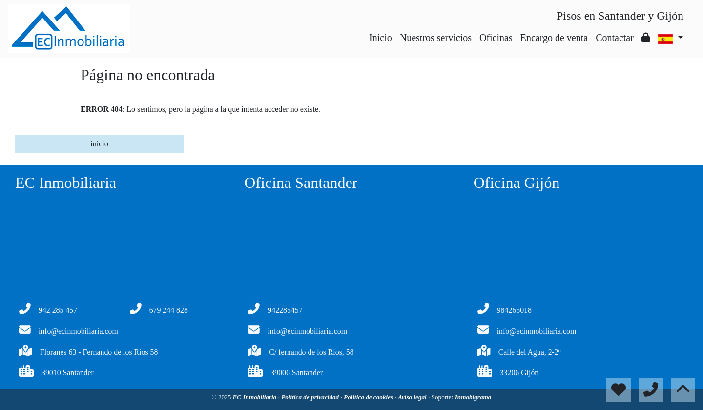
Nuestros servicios (436, 37)
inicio (99, 144)
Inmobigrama (473, 397)
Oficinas (496, 37)
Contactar (615, 37)
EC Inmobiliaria (255, 397)
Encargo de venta (554, 37)
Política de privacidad (310, 397)
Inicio (380, 37)
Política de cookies (369, 397)
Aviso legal (413, 397)
